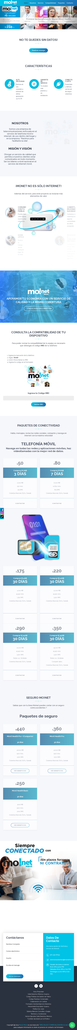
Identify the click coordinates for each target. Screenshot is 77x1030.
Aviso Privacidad (38, 991)
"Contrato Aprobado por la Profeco (38, 1019)
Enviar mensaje (14, 976)
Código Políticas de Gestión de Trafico (38, 996)
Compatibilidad (50, 3)
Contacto (70, 3)
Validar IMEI (38, 404)
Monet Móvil (23, 1025)
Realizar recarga (38, 50)
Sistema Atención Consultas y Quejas (38, 1011)
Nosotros (33, 3)
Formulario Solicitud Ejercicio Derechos (38, 1004)
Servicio (40, 3)
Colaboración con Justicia (38, 1001)
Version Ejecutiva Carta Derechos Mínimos (38, 1016)
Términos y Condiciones (38, 1014)
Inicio (26, 3)
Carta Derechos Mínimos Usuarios (38, 994)
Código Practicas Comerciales (38, 999)
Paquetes (61, 3)
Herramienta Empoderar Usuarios (38, 1006)
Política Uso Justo (38, 1009)
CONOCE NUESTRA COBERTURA (39, 308)
